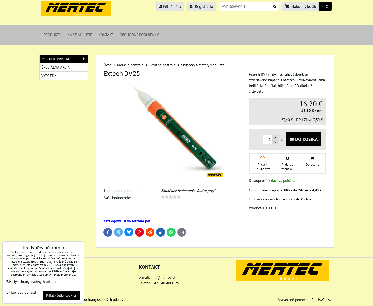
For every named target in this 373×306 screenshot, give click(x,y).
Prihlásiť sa (170, 6)
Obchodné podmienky (139, 34)
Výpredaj (49, 75)
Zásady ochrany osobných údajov (98, 299)
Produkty (52, 34)
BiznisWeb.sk (321, 299)
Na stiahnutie (79, 34)
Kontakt (105, 34)
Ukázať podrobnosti (21, 292)
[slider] (170, 197)
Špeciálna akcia (55, 67)
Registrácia (201, 6)
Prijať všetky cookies (61, 295)
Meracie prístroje (64, 59)
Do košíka (304, 139)
